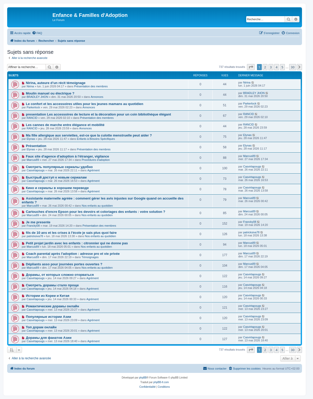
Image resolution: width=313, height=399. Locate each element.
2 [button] (265, 67)
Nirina (30, 86)
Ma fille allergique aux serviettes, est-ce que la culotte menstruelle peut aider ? (89, 135)
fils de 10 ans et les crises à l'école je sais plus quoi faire (71, 233)
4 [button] (276, 67)
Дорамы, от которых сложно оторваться (60, 275)
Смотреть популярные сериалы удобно (59, 167)
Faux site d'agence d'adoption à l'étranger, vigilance (67, 156)
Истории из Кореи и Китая (47, 296)
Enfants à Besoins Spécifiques (96, 138)
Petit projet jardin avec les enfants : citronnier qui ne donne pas (77, 243)
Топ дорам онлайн (41, 327)
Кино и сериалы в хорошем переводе (57, 188)
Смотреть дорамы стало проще (52, 285)
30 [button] (293, 67)
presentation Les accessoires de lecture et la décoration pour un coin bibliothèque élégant (98, 114)
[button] (251, 67)
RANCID (32, 117)
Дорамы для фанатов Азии (48, 338)
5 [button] (282, 67)
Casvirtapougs (36, 170)
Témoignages (90, 257)
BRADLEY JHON (37, 96)
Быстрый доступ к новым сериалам (56, 177)
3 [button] (271, 67)
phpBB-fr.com (161, 382)
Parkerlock (33, 107)
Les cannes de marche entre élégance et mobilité (65, 125)
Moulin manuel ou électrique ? (50, 93)
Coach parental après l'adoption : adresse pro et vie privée (73, 254)
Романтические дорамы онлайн (52, 306)
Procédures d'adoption (96, 159)
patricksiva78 (35, 236)
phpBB (143, 377)
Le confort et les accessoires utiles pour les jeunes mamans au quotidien (84, 104)
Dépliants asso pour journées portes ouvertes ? (64, 264)
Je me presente (38, 222)
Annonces (97, 96)
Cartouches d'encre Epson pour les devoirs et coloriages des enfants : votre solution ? (95, 212)
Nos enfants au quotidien (97, 205)
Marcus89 (33, 159)
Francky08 (33, 225)
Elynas (31, 138)
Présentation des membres (90, 86)
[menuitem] (37, 33)
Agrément (93, 170)
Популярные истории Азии (48, 317)
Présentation (36, 146)
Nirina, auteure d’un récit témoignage (55, 83)
